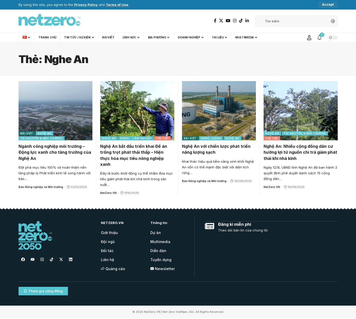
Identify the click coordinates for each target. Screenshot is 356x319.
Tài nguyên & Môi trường (41, 138)
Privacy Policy (86, 5)
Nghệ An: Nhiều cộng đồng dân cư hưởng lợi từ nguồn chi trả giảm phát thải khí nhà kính (300, 152)
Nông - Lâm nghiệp (136, 138)
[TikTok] (241, 20)
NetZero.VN (108, 193)
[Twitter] (221, 20)
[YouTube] (228, 20)
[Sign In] (309, 37)
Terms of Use (117, 5)
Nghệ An (44, 133)
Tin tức (162, 138)
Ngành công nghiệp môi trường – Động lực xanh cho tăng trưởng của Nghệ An (55, 152)
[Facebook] (215, 20)
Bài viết (26, 133)
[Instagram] (235, 20)
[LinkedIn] (247, 20)
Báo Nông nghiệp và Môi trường (41, 187)
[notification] (319, 37)
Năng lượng (211, 138)
